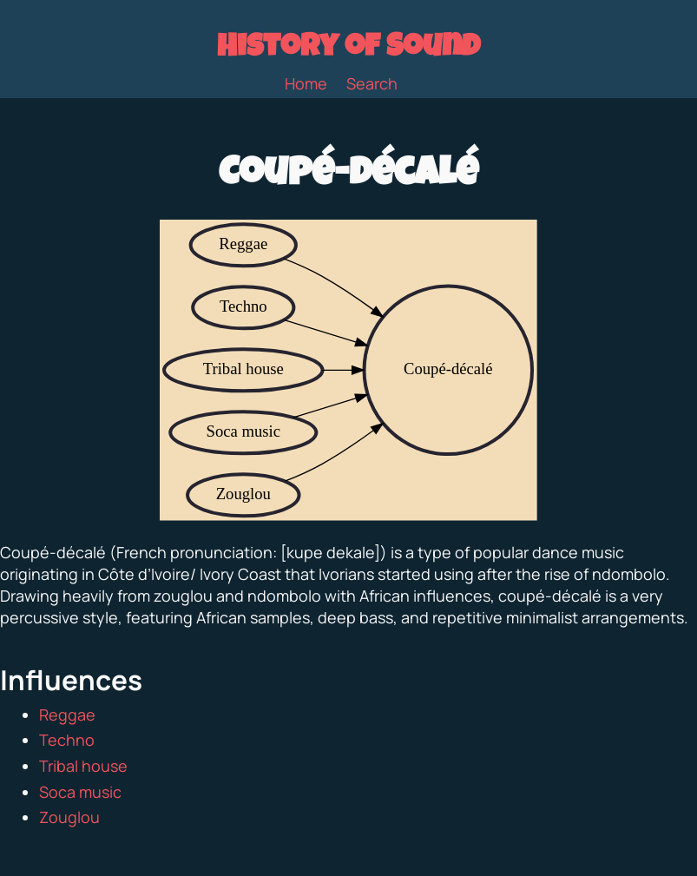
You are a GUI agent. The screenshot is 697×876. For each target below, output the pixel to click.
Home (306, 83)
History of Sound (348, 49)
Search (372, 83)
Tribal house (83, 765)
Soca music (80, 791)
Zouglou (69, 817)
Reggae (67, 714)
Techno (67, 739)
